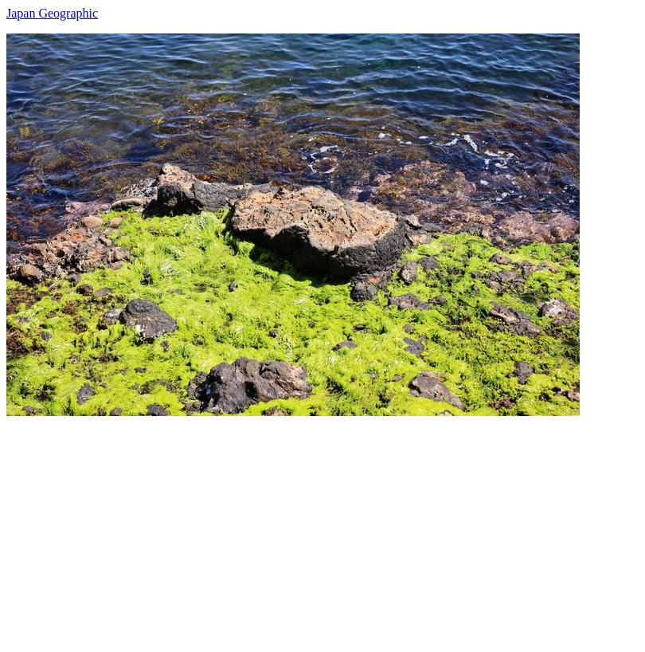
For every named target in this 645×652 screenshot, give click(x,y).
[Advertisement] (322, 527)
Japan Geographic (52, 13)
